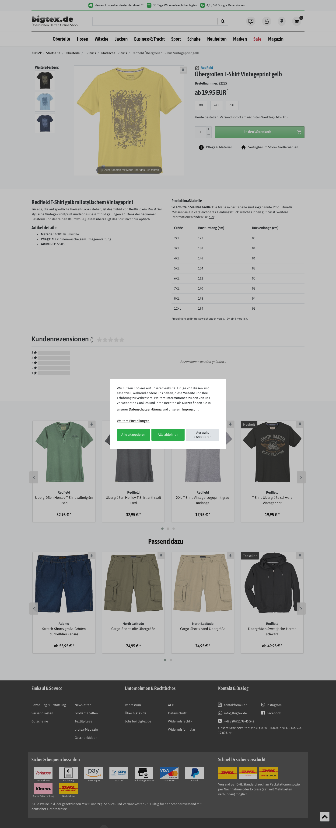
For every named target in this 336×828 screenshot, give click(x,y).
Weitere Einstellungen (133, 421)
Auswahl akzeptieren (202, 435)
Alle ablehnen (168, 434)
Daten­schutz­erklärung (145, 409)
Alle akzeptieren (133, 434)
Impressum (190, 409)
